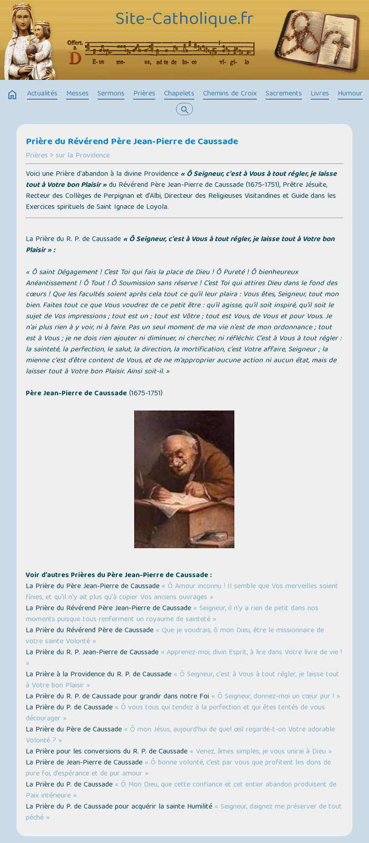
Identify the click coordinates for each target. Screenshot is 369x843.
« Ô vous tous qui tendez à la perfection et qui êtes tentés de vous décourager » (175, 713)
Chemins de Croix (230, 94)
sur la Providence (83, 156)
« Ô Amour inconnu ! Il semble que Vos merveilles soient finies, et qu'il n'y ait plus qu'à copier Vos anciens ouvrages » (182, 592)
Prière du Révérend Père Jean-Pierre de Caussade (132, 142)
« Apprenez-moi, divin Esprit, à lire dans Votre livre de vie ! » (184, 658)
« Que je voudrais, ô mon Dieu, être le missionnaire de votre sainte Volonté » (175, 636)
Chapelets (179, 94)
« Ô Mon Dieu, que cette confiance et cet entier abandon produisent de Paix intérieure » (181, 791)
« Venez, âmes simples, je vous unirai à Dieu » (261, 752)
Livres (320, 94)
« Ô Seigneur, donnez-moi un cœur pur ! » (275, 697)
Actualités (42, 94)
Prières (144, 94)
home (12, 95)
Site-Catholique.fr (184, 20)
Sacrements (284, 94)
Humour (350, 94)
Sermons (111, 94)
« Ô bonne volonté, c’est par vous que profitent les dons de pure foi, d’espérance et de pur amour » (178, 769)
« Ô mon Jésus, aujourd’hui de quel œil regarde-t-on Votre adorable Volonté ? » (180, 735)
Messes (77, 94)
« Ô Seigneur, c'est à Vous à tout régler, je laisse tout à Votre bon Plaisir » (182, 680)
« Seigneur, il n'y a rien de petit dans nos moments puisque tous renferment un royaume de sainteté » (172, 614)
